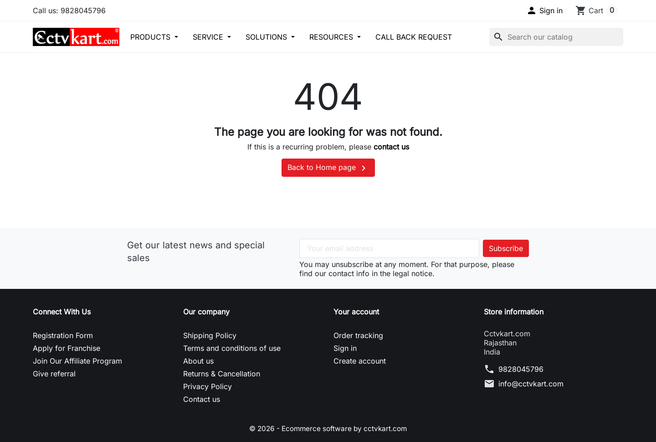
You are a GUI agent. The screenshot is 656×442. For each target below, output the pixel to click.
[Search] (556, 37)
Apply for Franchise (66, 348)
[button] (544, 10)
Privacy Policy (207, 386)
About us (198, 360)
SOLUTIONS (267, 36)
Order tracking (358, 335)
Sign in (345, 348)
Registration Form (63, 335)
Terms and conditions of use (232, 348)
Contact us (201, 399)
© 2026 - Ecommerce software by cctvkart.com (328, 428)
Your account (356, 311)
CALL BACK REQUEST (413, 36)
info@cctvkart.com (531, 383)
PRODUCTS (151, 36)
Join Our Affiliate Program (77, 360)
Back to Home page (328, 168)
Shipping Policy (209, 335)
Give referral (54, 373)
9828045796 (520, 369)
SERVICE (209, 36)
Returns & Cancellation (221, 373)
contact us (391, 146)
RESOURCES (332, 36)
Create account (359, 360)
